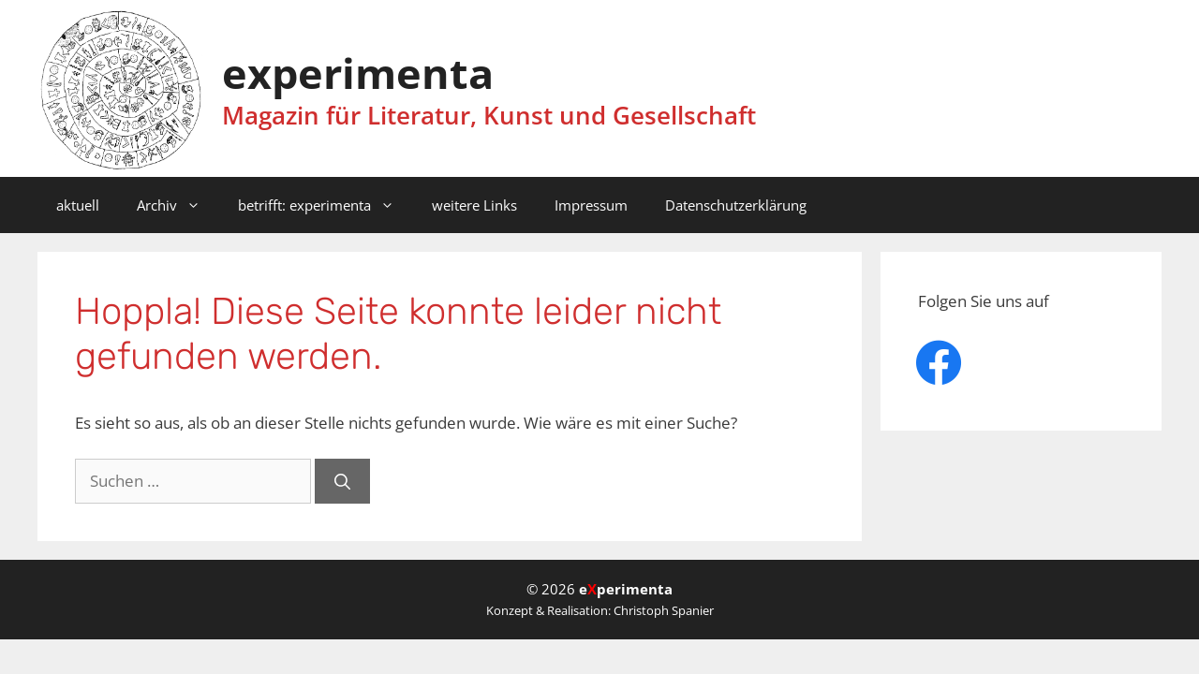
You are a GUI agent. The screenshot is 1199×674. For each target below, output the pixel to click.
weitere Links (474, 205)
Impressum (591, 205)
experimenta (358, 72)
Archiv (178, 205)
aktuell (77, 205)
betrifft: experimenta (325, 205)
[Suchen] (342, 481)
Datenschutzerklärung (736, 205)
